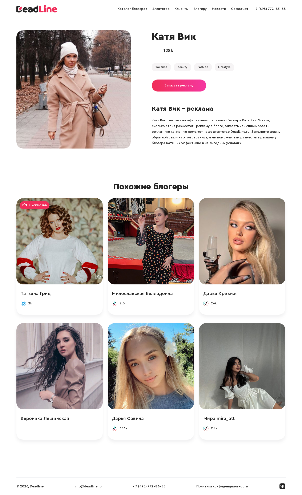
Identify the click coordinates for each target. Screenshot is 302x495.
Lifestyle (224, 67)
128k (168, 50)
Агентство (161, 9)
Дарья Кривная (220, 293)
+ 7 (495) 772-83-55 (269, 9)
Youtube (161, 67)
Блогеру (200, 9)
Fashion (203, 67)
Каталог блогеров (132, 9)
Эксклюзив (38, 205)
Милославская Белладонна (142, 293)
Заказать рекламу (179, 85)
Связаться (239, 9)
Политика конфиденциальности (222, 486)
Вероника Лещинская (45, 418)
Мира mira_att (219, 418)
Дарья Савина (128, 418)
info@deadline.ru (88, 486)
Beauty (182, 67)
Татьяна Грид (36, 293)
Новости (219, 9)
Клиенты (182, 9)
